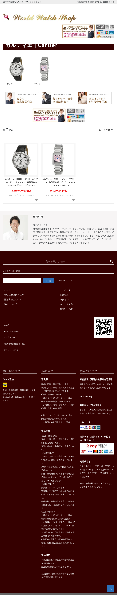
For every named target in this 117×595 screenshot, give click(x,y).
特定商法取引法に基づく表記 (17, 337)
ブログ (6, 323)
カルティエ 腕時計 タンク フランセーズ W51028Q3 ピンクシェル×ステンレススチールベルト (58, 181)
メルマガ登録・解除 (13, 327)
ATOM (12, 332)
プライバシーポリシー (14, 341)
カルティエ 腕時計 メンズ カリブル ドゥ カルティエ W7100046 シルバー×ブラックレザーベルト (21, 181)
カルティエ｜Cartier (20, 37)
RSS (5, 332)
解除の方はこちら (66, 279)
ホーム (6, 37)
